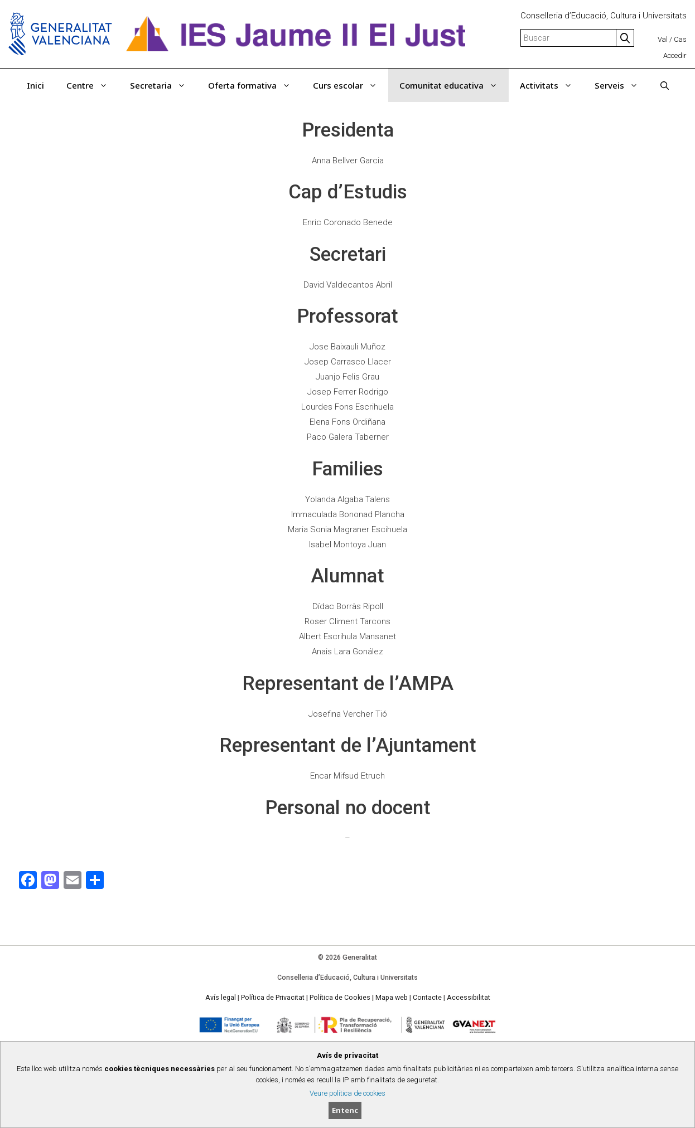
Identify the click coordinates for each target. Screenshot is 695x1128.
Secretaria (163, 85)
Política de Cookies (340, 997)
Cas (680, 39)
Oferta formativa (255, 85)
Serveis (622, 85)
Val (663, 39)
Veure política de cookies (347, 1093)
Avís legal (220, 997)
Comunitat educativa (454, 85)
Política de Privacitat (273, 997)
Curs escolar (350, 85)
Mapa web (391, 997)
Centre (92, 85)
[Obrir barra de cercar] (664, 85)
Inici (35, 85)
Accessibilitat (468, 997)
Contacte (427, 997)
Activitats (551, 85)
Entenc (345, 1110)
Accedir (675, 55)
